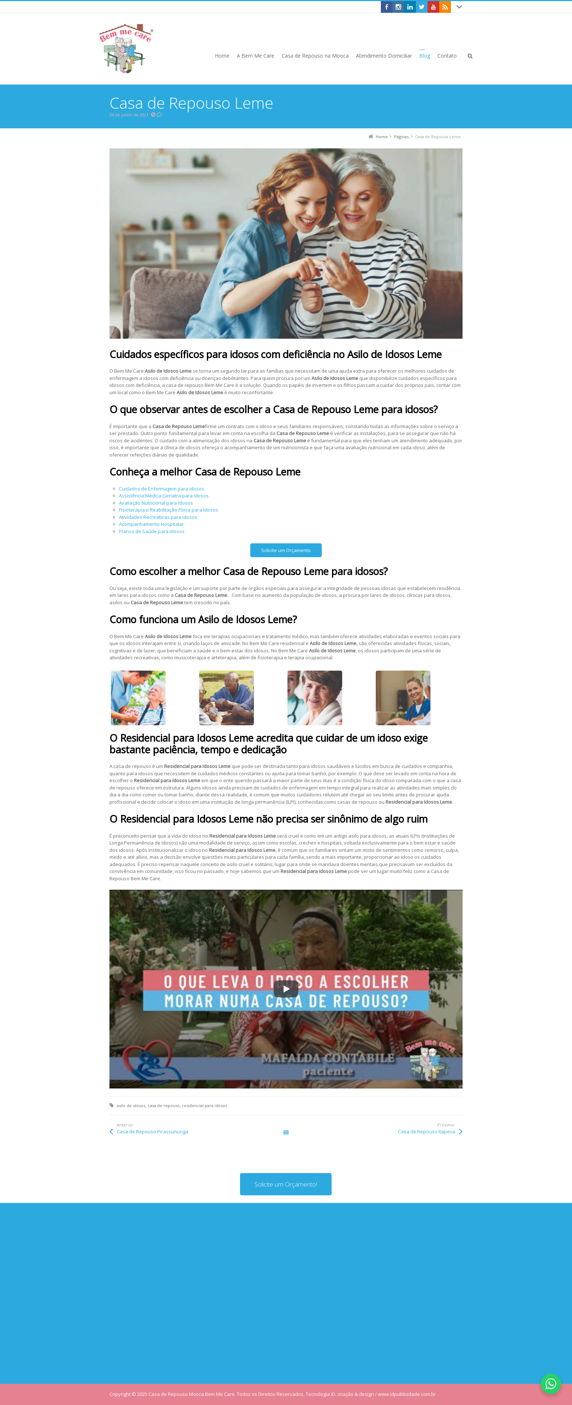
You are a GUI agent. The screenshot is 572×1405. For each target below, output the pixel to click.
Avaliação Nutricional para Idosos (156, 503)
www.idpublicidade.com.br (407, 1394)
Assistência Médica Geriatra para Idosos (164, 495)
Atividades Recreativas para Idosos (158, 517)
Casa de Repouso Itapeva (426, 1131)
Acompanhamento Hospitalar (151, 524)
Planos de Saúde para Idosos (152, 531)
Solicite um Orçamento (286, 550)
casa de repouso (164, 1105)
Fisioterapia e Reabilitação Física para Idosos (168, 510)
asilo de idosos (131, 1105)
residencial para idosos (204, 1105)
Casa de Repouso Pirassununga (152, 1131)
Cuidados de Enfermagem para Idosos (161, 488)
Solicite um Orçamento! (286, 1184)
